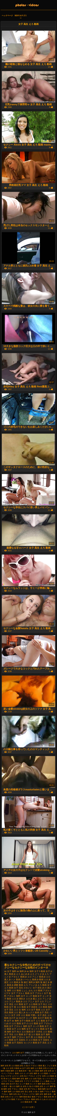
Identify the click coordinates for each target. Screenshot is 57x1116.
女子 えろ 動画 (38, 1020)
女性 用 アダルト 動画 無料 (35, 1089)
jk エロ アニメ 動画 (34, 977)
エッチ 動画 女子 (34, 996)
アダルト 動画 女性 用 (45, 1097)
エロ (21, 1073)
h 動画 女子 (44, 971)
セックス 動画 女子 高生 (37, 1012)
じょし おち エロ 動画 (32, 990)
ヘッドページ (7, 15)
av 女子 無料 (10, 971)
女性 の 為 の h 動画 (31, 1086)
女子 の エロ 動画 (30, 1023)
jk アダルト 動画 (17, 977)
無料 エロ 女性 (31, 1079)
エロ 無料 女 (17, 1086)
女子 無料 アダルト (16, 1037)
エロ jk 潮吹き (18, 998)
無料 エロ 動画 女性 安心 (18, 1092)
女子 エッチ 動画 (36, 1026)
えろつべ (15, 1076)
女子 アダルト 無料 (18, 1026)
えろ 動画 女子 (45, 985)
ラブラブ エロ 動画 (31, 1081)
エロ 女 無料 (20, 1009)
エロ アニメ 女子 (31, 1001)
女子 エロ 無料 (19, 1029)
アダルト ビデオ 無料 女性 (32, 1094)
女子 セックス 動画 (35, 1029)
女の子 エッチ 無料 (28, 1018)
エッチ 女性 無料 (30, 1073)
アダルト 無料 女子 (16, 996)
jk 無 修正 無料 (26, 982)
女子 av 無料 (13, 1020)
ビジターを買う (28, 1107)
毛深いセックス (43, 1079)
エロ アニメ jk (44, 998)
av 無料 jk (21, 971)
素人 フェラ (47, 1066)
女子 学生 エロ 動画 (13, 1034)
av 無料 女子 (33, 971)
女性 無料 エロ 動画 (34, 1068)
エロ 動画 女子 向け (38, 1004)
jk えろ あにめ (20, 974)
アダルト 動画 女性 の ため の (35, 1099)
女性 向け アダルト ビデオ (31, 1076)
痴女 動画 (31, 1097)
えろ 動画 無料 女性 (16, 1079)
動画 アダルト (17, 1099)
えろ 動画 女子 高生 (13, 988)
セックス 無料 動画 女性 (40, 1084)
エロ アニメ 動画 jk (13, 1001)
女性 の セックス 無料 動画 (16, 1097)
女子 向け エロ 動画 (21, 1031)
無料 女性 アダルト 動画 (13, 1089)
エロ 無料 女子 (18, 1053)
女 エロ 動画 (43, 1073)
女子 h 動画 (24, 1020)
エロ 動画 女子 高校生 (27, 1007)
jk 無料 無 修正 (40, 982)
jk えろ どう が (35, 974)
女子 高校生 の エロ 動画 (26, 1040)
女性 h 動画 (14, 1068)
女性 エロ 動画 (48, 1076)
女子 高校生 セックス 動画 (24, 1042)
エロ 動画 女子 (21, 1004)
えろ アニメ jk (30, 985)
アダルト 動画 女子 (25, 993)
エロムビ (52, 1099)
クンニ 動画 (44, 1081)
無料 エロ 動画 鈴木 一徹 (20, 1071)
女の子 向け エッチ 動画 (19, 1084)
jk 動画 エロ (42, 979)
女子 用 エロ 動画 (34, 1037)
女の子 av (13, 1018)
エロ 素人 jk (19, 1012)
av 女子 (23, 1068)
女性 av (51, 1071)
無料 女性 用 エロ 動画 (10, 1066)
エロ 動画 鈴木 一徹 (28, 1102)
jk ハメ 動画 (14, 979)
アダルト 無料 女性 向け (11, 1094)
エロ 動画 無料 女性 (39, 1071)
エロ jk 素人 (31, 998)
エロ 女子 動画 (33, 1009)
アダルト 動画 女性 (15, 1081)
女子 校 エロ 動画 (32, 1034)
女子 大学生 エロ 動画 (41, 1031)
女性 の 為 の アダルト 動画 (31, 1066)
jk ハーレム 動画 (28, 979)
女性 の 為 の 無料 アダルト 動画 (42, 1092)
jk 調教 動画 (17, 985)
